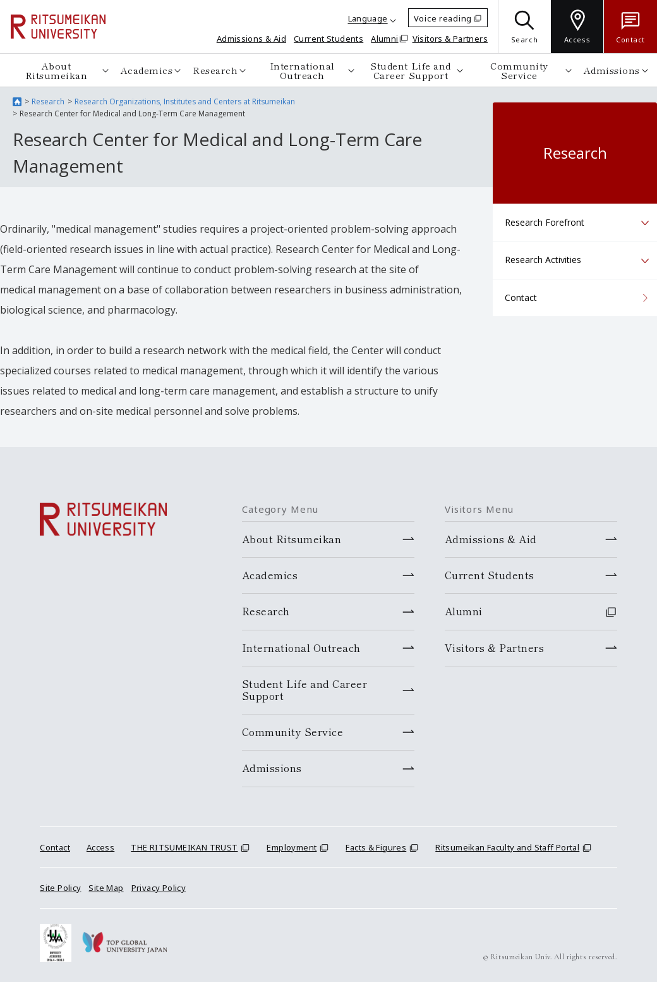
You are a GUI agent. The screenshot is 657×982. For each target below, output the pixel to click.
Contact (521, 298)
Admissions (612, 70)
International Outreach (301, 70)
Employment (291, 847)
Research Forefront (544, 222)
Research (214, 70)
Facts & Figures (376, 847)
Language (368, 18)
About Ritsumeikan (56, 70)
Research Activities (543, 260)
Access (100, 847)
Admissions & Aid (251, 38)
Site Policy (60, 887)
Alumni (384, 38)
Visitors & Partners (450, 38)
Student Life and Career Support (410, 70)
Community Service (520, 70)
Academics (146, 70)
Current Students (328, 38)
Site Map (105, 887)
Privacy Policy (158, 887)
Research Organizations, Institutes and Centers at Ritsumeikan (185, 101)
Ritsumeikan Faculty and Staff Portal (507, 847)
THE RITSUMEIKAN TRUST (184, 847)
